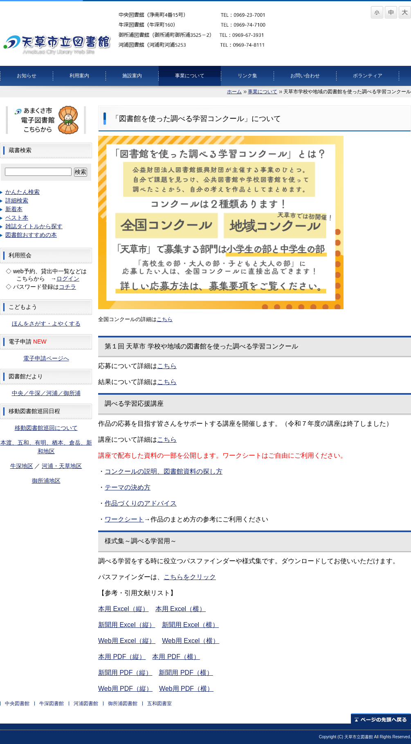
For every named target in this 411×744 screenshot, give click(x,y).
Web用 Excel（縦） (126, 640)
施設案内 (132, 76)
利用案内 (79, 76)
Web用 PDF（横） (186, 688)
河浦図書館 (86, 703)
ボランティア (367, 76)
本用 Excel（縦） (123, 608)
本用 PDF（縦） (122, 656)
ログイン (67, 278)
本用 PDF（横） (176, 656)
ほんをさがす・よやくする (46, 323)
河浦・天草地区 (62, 466)
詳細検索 (16, 200)
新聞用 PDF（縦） (125, 672)
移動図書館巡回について (46, 428)
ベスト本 (16, 217)
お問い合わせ (305, 76)
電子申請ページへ (46, 358)
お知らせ (26, 76)
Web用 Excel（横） (190, 640)
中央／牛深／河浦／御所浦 (46, 393)
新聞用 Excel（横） (190, 624)
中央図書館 (17, 703)
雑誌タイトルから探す (34, 226)
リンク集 (247, 76)
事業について (189, 76)
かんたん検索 (22, 192)
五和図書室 (159, 703)
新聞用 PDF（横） (186, 672)
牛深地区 (21, 466)
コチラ (67, 286)
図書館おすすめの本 (31, 235)
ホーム (234, 91)
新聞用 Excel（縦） (126, 624)
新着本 (13, 209)
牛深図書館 (51, 703)
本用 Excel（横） (180, 608)
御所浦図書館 (122, 703)
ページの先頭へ (381, 718)
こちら (167, 381)
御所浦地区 (46, 480)
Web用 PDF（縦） (125, 688)
